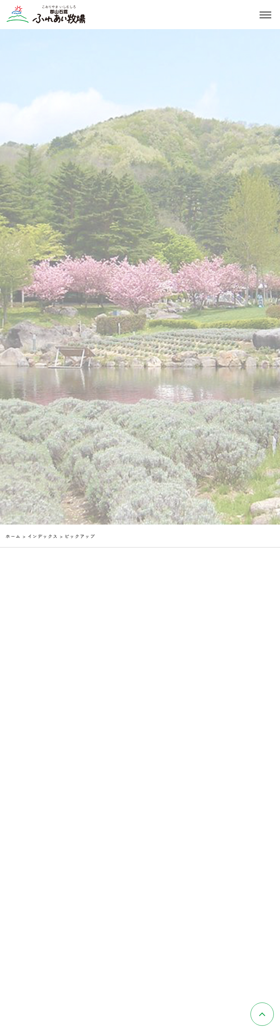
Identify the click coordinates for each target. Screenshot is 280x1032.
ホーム (13, 536)
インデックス (43, 536)
